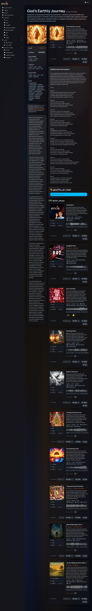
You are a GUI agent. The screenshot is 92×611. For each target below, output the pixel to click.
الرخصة (6, 50)
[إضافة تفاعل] (75, 53)
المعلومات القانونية (9, 55)
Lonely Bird (70, 205)
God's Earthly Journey (73, 27)
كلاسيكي (36, 58)
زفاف (35, 66)
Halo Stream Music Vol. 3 (74, 524)
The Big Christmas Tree (73, 412)
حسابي (4, 40)
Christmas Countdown (78, 488)
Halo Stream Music (77, 527)
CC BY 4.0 (42, 48)
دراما (30, 68)
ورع (38, 75)
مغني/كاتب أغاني (78, 217)
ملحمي (30, 75)
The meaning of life (72, 449)
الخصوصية (7, 57)
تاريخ (34, 68)
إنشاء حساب (7, 45)
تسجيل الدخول (8, 42)
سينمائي (30, 58)
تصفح (6, 22)
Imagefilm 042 (71, 246)
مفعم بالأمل (36, 76)
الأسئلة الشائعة (8, 52)
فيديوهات (5, 10)
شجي (42, 75)
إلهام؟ (6, 37)
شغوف (30, 76)
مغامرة (37, 68)
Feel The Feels (70, 289)
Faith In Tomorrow (72, 372)
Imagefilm (75, 248)
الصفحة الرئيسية (6, 7)
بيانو (72, 217)
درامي (35, 75)
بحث (6, 20)
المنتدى (4, 12)
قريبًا (6, 32)
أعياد (78, 424)
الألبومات (7, 25)
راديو (6, 35)
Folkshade (75, 565)
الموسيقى (5, 17)
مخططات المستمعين (9, 27)
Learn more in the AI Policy (39, 109)
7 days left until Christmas (74, 486)
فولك (73, 580)
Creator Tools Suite (7, 15)
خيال (42, 68)
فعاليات (39, 66)
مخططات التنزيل (9, 30)
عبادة (77, 303)
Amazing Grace (71, 331)
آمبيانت (73, 260)
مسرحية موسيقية (32, 60)
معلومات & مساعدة (7, 47)
